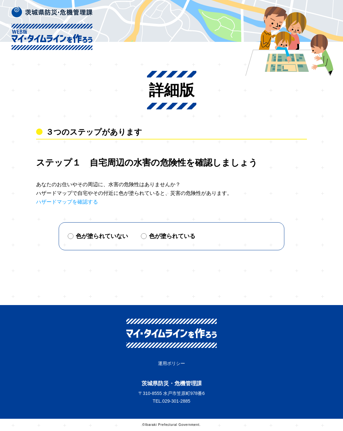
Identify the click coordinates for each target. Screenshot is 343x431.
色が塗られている (168, 236)
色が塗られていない (98, 236)
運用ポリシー (171, 363)
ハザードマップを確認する (67, 202)
